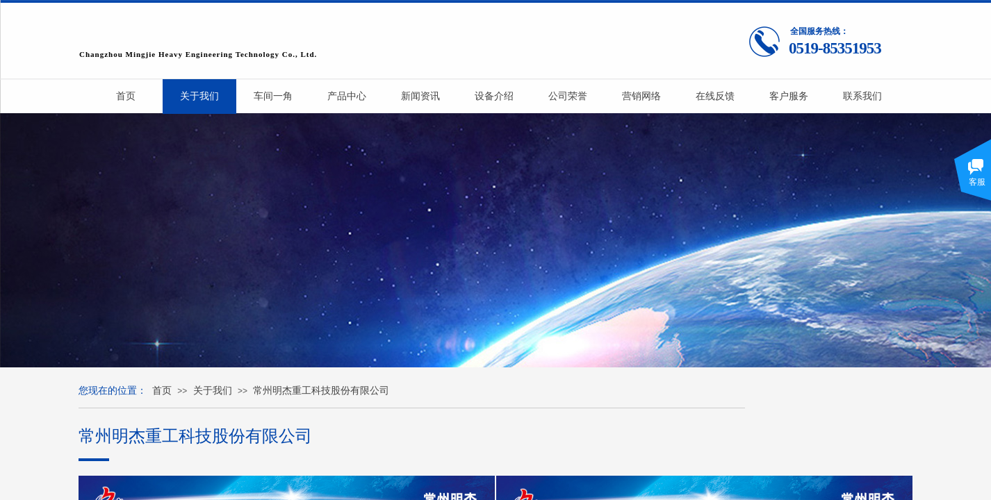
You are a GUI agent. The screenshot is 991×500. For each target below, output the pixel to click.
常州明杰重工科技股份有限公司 (321, 390)
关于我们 (212, 390)
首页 (162, 390)
